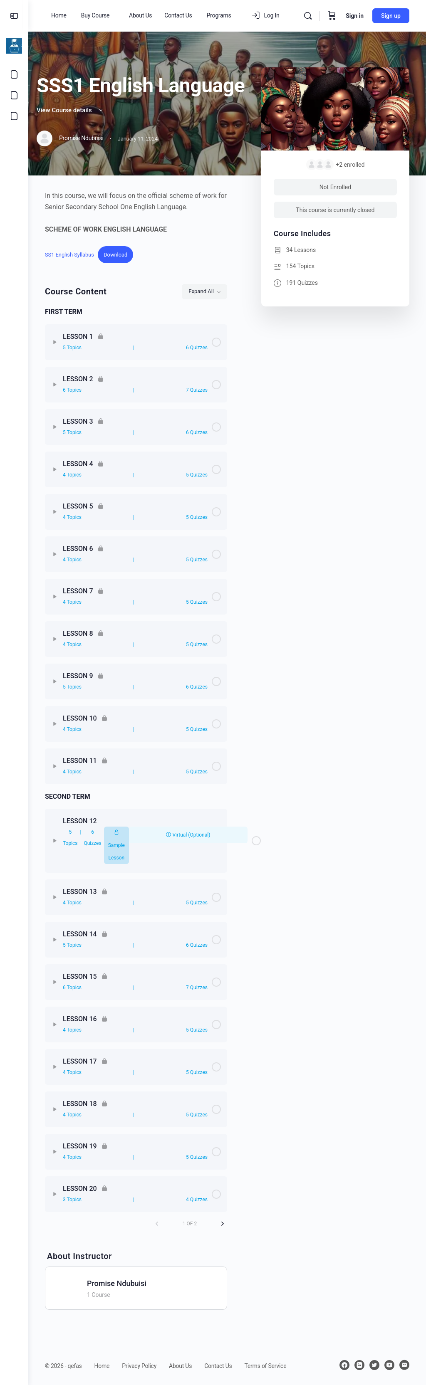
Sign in (355, 15)
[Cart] (332, 16)
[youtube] (389, 1365)
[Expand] (55, 342)
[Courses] (14, 95)
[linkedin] (359, 1365)
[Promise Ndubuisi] (68, 1287)
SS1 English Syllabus (69, 255)
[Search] (308, 16)
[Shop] (14, 116)
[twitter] (374, 1365)
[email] (404, 1365)
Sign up (391, 15)
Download (115, 255)
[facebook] (344, 1365)
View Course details (70, 110)
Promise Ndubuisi (116, 1283)
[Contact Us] (14, 74)
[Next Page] (222, 1223)
